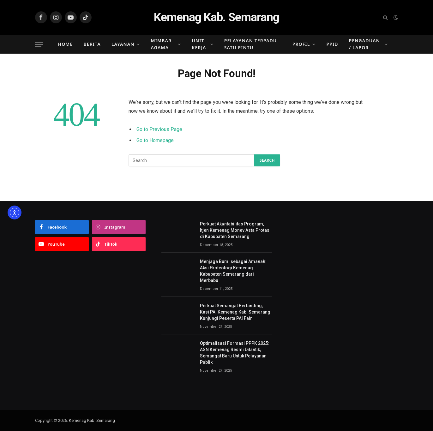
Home (65, 44)
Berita (91, 44)
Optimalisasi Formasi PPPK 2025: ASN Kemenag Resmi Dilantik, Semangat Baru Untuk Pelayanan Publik (234, 353)
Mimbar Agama (161, 44)
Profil (301, 44)
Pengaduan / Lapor (364, 44)
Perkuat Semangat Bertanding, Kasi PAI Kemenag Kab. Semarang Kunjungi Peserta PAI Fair (235, 312)
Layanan (123, 44)
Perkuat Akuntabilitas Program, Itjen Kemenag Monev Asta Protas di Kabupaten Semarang (234, 230)
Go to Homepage (155, 140)
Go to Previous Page (159, 129)
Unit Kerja (199, 44)
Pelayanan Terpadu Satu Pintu (250, 44)
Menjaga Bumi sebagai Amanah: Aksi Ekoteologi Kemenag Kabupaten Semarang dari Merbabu (233, 271)
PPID (332, 44)
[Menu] (39, 44)
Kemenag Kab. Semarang (92, 420)
